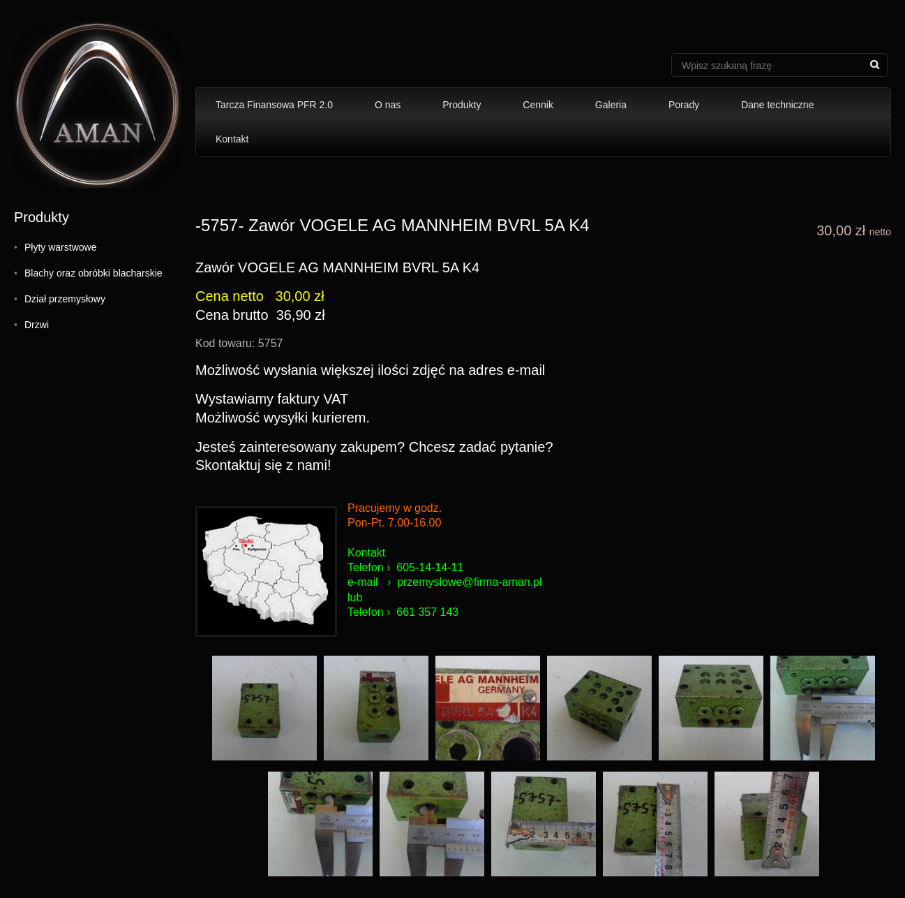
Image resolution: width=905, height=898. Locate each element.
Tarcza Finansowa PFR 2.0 (274, 104)
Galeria (611, 104)
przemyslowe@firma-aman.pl (469, 582)
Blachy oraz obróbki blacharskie (93, 273)
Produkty (461, 104)
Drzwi (36, 324)
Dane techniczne (777, 104)
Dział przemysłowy (64, 298)
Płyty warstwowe (60, 247)
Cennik (538, 104)
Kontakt (232, 139)
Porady (683, 104)
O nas (388, 104)
